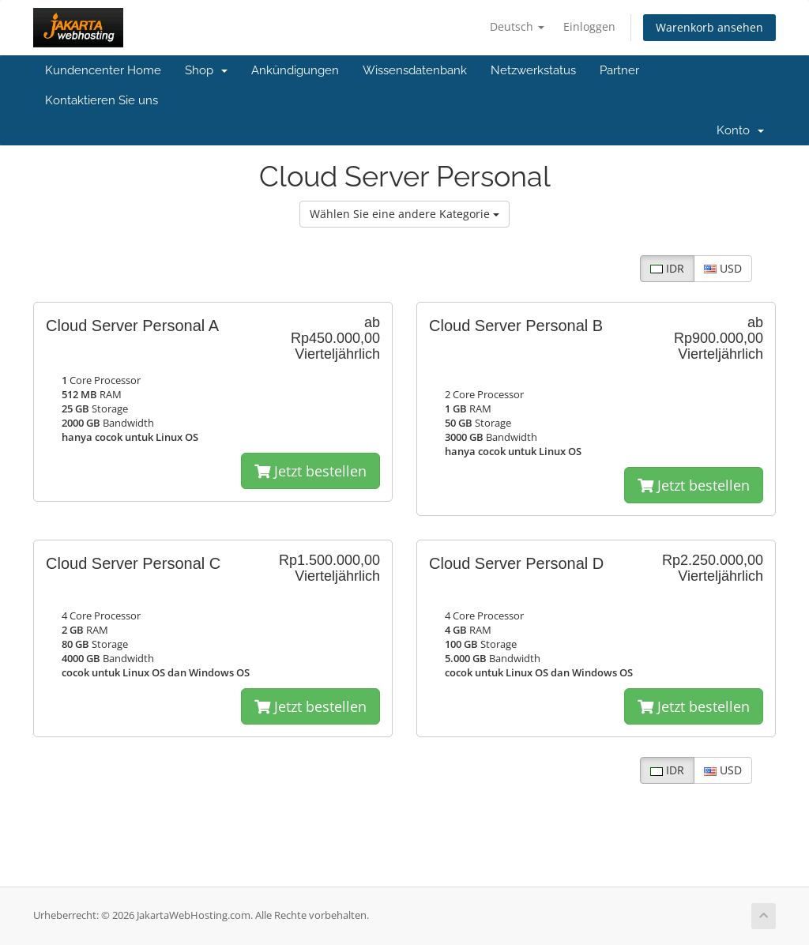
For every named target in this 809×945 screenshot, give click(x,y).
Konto (740, 130)
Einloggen (589, 26)
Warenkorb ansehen (709, 27)
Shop (206, 70)
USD (723, 268)
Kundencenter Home (103, 70)
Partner (619, 70)
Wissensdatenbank (415, 70)
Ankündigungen (295, 70)
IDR (667, 268)
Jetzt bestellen (310, 470)
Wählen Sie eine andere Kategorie (404, 213)
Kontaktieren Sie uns (101, 100)
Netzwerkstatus (533, 70)
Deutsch (517, 26)
